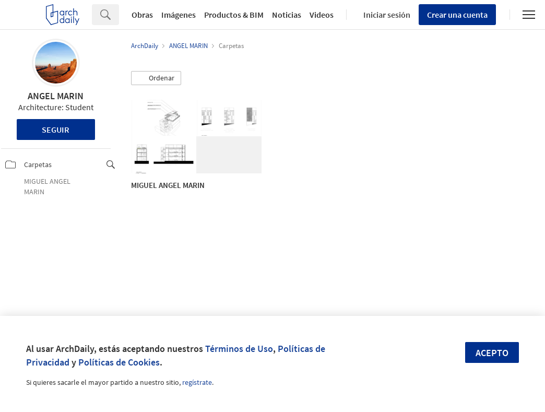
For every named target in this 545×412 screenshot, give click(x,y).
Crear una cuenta (457, 14)
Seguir (55, 129)
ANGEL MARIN (56, 96)
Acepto (492, 353)
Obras (142, 14)
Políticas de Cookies (119, 362)
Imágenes (178, 14)
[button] (156, 78)
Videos (322, 14)
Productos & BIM (234, 14)
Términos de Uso (239, 349)
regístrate (197, 382)
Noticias (286, 14)
